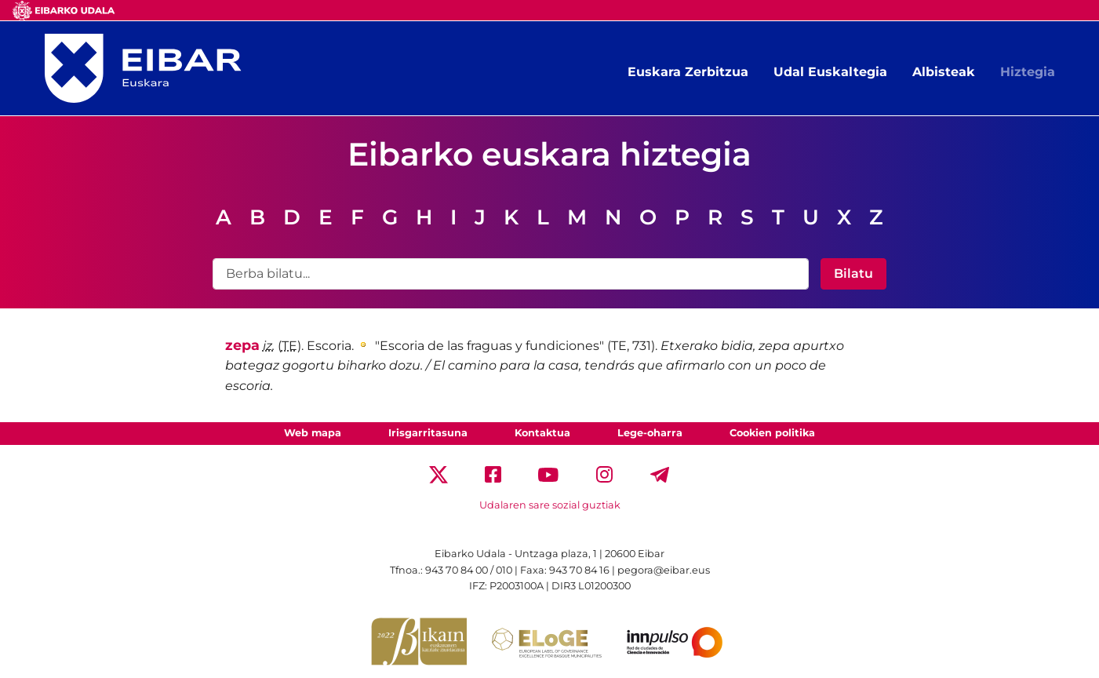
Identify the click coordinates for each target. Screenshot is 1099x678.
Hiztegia (1027, 71)
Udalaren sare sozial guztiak (549, 505)
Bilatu (853, 273)
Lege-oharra (649, 433)
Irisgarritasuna (428, 433)
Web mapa (312, 433)
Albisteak (943, 71)
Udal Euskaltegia (830, 71)
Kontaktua (542, 433)
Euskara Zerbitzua (688, 71)
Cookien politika (772, 433)
